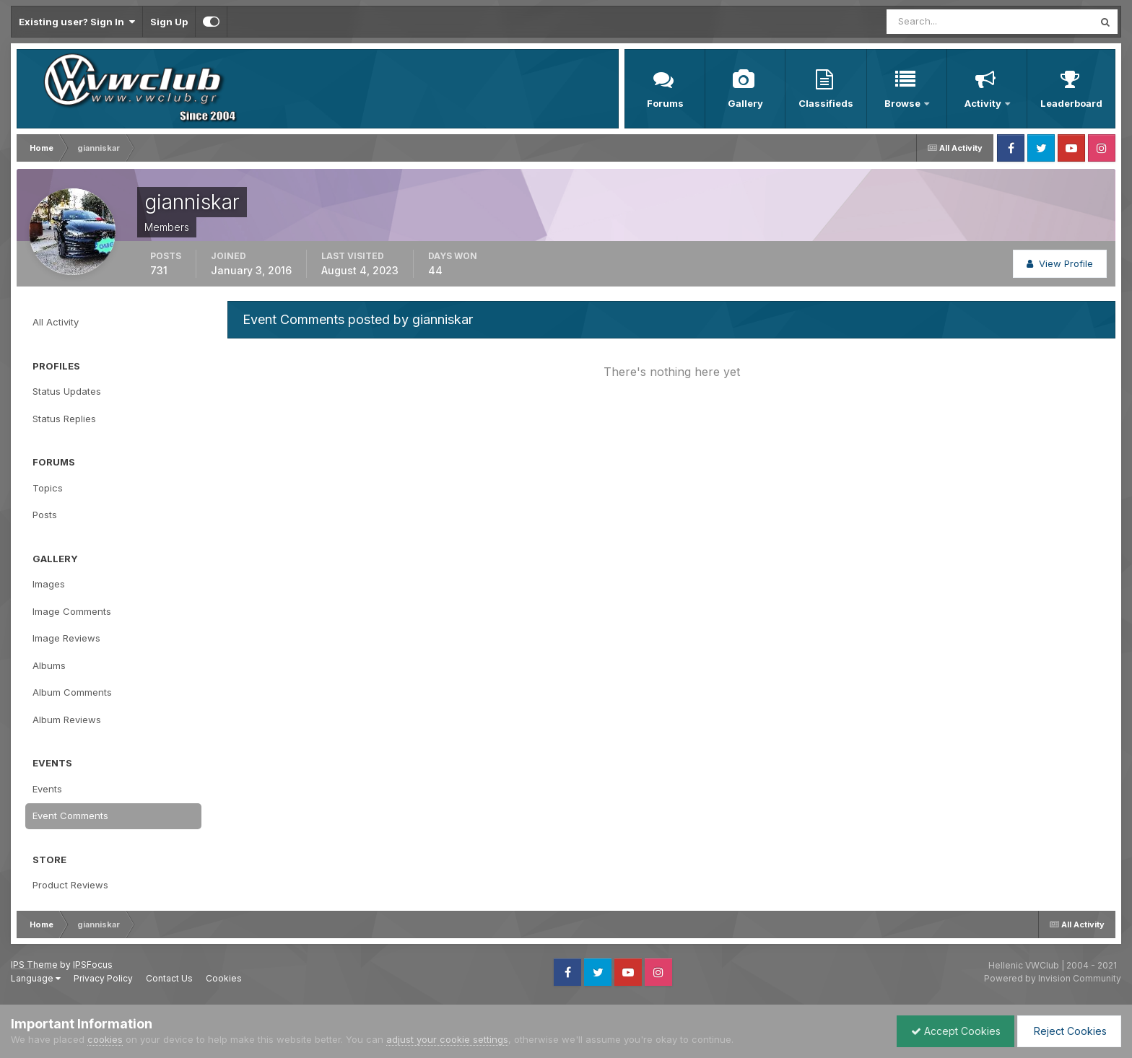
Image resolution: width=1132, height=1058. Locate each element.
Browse (903, 103)
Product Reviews (70, 885)
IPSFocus (93, 964)
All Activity (55, 322)
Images (48, 584)
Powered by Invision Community (1052, 978)
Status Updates (66, 391)
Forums (665, 103)
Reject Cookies (1068, 1031)
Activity (984, 103)
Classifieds (825, 103)
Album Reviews (66, 719)
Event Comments (70, 815)
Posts (44, 514)
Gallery (745, 103)
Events (47, 789)
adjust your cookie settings (447, 1039)
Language (36, 978)
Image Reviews (66, 638)
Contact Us (169, 978)
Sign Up (169, 21)
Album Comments (72, 692)
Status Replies (64, 418)
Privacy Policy (103, 978)
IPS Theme (34, 964)
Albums (49, 665)
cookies (105, 1039)
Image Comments (71, 611)
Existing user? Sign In (77, 21)
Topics (47, 488)
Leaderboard (1071, 103)
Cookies (224, 978)
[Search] (943, 21)
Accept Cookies (952, 1031)
